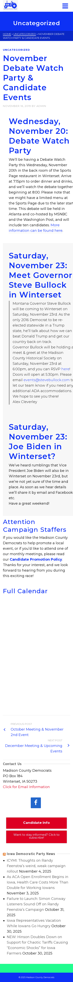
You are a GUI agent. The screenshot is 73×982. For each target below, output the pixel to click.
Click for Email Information (26, 787)
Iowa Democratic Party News (31, 853)
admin (41, 105)
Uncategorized (16, 49)
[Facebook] (36, 802)
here (65, 369)
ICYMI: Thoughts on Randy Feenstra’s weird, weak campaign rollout (36, 866)
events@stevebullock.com (47, 380)
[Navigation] (65, 6)
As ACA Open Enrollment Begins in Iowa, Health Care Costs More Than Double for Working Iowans (37, 882)
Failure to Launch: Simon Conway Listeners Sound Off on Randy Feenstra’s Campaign (36, 904)
